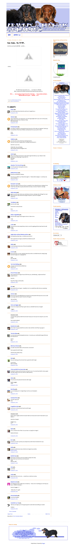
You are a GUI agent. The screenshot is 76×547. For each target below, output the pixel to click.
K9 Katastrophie (14, 126)
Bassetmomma (14, 326)
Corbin (12, 224)
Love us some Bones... (15, 101)
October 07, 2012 (14, 452)
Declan (12, 109)
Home (29, 514)
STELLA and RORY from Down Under (18, 369)
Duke (12, 358)
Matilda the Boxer (14, 172)
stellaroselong (14, 192)
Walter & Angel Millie (15, 214)
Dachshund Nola (14, 397)
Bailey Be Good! (14, 481)
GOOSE (12, 154)
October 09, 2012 (14, 499)
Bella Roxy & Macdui (15, 345)
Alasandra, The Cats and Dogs (17, 165)
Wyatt (12, 428)
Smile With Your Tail (15, 503)
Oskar (12, 378)
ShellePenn (13, 139)
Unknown (13, 116)
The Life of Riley (14, 333)
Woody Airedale (14, 495)
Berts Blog (13, 389)
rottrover (12, 293)
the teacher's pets (14, 183)
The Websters (13, 202)
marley (12, 474)
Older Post (47, 514)
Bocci (12, 440)
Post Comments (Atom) (17, 516)
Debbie (12, 244)
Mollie (12, 447)
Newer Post (10, 514)
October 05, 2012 (14, 112)
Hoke (12, 467)
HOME (9, 35)
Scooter (12, 251)
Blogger (43, 543)
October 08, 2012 (14, 477)
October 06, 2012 (14, 409)
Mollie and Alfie (14, 450)
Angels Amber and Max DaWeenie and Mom (19, 234)
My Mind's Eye (13, 456)
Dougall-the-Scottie (15, 406)
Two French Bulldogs (15, 264)
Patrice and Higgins (15, 305)
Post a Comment (12, 511)
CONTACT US (17, 35)
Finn (11, 286)
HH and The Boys (14, 272)
